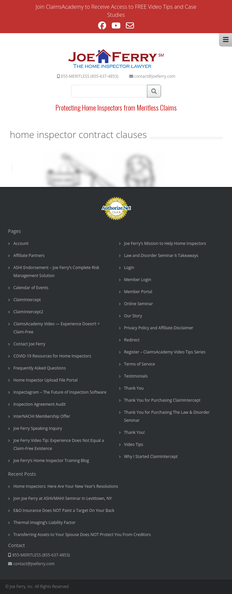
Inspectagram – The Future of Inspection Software (59, 392)
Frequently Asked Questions (39, 368)
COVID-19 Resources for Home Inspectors (52, 356)
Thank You (134, 388)
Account (20, 243)
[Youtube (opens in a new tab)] (116, 26)
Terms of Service (139, 364)
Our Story (133, 316)
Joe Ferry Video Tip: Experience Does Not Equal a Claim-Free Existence (58, 444)
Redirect (132, 340)
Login (129, 267)
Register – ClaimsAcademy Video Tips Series (165, 352)
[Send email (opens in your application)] (130, 26)
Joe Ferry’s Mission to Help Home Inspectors (165, 243)
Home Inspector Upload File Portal (45, 380)
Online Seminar (138, 304)
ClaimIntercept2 (28, 312)
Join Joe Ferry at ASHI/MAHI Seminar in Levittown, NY (62, 498)
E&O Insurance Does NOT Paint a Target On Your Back (63, 510)
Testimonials (136, 376)
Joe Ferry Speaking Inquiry (37, 428)
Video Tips (133, 444)
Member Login (137, 279)
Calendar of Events (31, 287)
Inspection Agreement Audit (39, 404)
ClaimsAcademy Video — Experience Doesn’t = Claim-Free (56, 328)
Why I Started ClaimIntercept (151, 456)
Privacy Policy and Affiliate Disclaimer (159, 328)
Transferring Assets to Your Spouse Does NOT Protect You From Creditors (82, 534)
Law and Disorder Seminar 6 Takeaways (161, 255)
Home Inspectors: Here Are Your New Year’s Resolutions (65, 486)
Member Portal (138, 291)
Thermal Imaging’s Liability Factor (44, 522)
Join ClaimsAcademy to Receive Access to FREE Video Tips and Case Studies (116, 10)
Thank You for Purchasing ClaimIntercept (162, 400)
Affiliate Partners (29, 255)
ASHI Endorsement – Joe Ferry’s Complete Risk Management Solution (56, 271)
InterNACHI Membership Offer (41, 416)
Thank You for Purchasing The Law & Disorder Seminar (167, 416)
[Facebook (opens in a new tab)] (102, 26)
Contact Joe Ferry (29, 344)
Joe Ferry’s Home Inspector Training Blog (51, 460)
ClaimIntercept (27, 300)
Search (154, 91)
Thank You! (134, 432)
